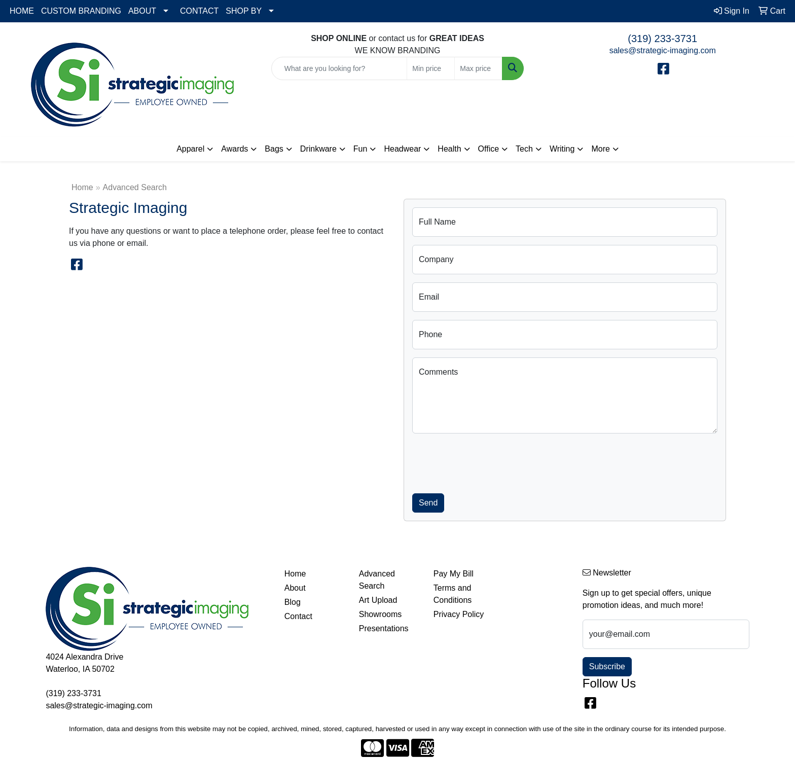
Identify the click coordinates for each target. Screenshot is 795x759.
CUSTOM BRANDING (81, 11)
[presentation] (489, 461)
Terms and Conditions (452, 594)
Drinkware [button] (318, 148)
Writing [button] (562, 148)
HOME (22, 11)
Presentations (384, 628)
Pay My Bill (453, 573)
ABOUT (142, 11)
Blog (292, 602)
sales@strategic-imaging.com (662, 50)
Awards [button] (234, 148)
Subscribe (607, 666)
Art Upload (378, 600)
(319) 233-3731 (662, 38)
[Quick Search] (339, 68)
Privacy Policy (458, 614)
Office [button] (488, 148)
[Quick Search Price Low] (431, 68)
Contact (298, 616)
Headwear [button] (402, 148)
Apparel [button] (190, 148)
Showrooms (380, 614)
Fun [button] (360, 148)
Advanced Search (377, 579)
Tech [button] (524, 148)
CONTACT (199, 11)
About (295, 588)
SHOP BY (244, 11)
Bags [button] (274, 148)
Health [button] (449, 148)
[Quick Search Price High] (478, 68)
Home (82, 187)
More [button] (600, 148)
